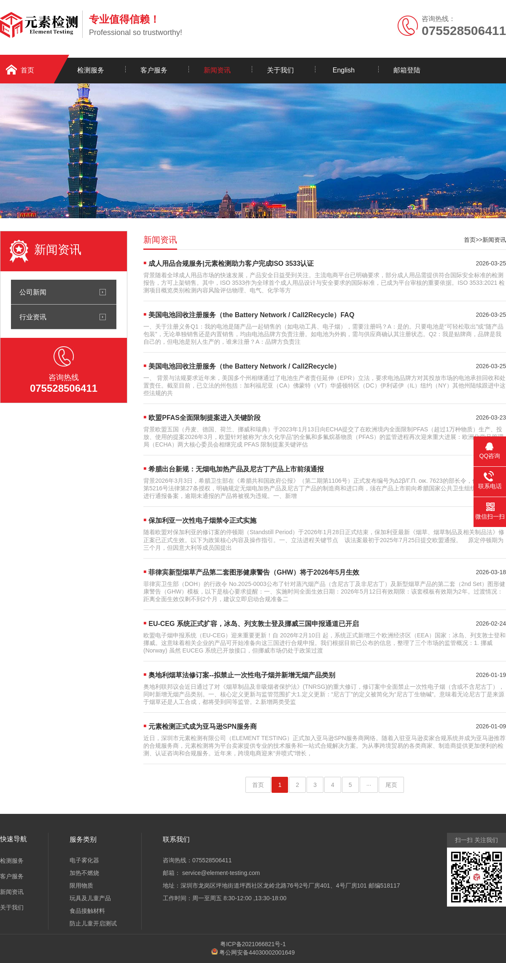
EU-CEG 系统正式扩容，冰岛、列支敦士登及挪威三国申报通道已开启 (253, 623)
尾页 (391, 784)
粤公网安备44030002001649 (257, 952)
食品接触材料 (87, 910)
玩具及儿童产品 (90, 898)
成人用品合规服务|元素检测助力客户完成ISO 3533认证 (231, 263)
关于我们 (280, 70)
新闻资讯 (217, 70)
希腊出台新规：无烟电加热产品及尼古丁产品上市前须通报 (236, 469)
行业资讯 (32, 317)
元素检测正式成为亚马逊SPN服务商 (202, 726)
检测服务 (90, 70)
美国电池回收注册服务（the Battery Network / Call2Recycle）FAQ (251, 314)
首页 (470, 239)
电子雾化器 (84, 860)
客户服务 (153, 70)
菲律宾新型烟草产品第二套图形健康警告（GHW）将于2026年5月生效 (253, 572)
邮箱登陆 (406, 70)
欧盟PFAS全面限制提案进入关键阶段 (204, 417)
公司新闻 (32, 292)
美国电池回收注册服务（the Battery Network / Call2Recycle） (244, 366)
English (344, 70)
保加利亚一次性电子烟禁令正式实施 (202, 520)
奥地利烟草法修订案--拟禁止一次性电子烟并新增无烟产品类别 (241, 675)
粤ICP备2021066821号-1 (253, 944)
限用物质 (81, 885)
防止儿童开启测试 (93, 923)
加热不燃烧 (84, 872)
